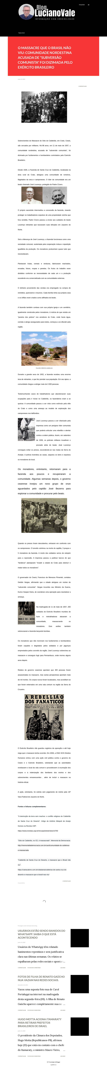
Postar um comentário (34, 967)
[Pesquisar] (82, 4)
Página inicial (21, 32)
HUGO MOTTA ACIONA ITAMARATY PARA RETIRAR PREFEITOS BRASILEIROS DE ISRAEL (39, 1023)
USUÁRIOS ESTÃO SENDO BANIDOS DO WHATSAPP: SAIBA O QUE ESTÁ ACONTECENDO (41, 934)
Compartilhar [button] (82, 86)
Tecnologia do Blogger (53, 1062)
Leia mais (62, 967)
